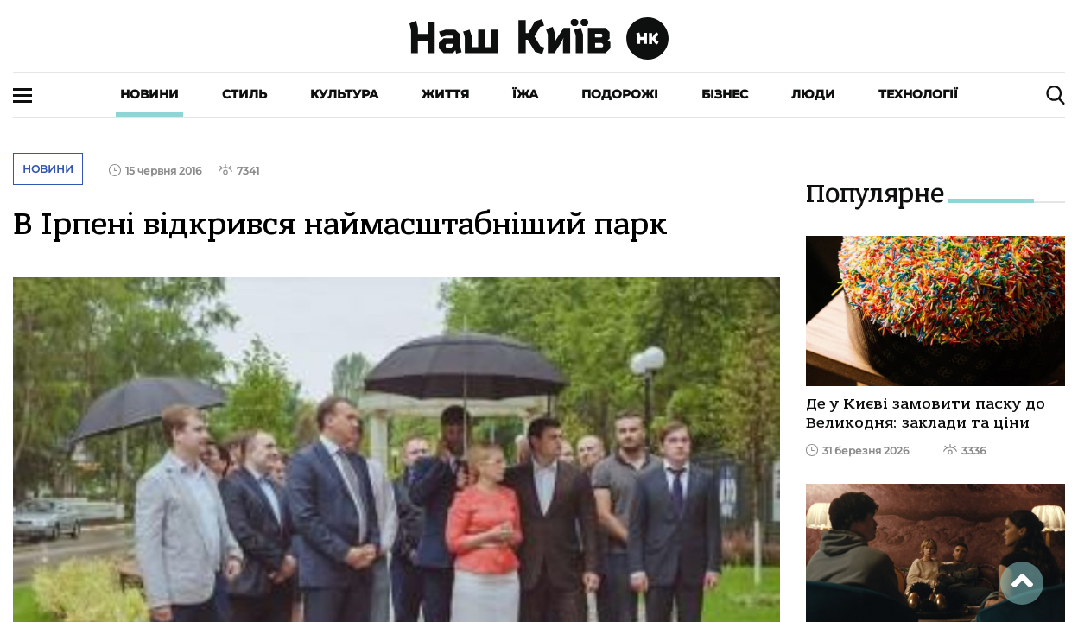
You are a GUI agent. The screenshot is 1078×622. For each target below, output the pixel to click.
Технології (918, 94)
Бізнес (724, 94)
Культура (344, 94)
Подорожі (619, 94)
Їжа (525, 94)
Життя (445, 94)
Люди (813, 94)
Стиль (244, 94)
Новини (149, 94)
